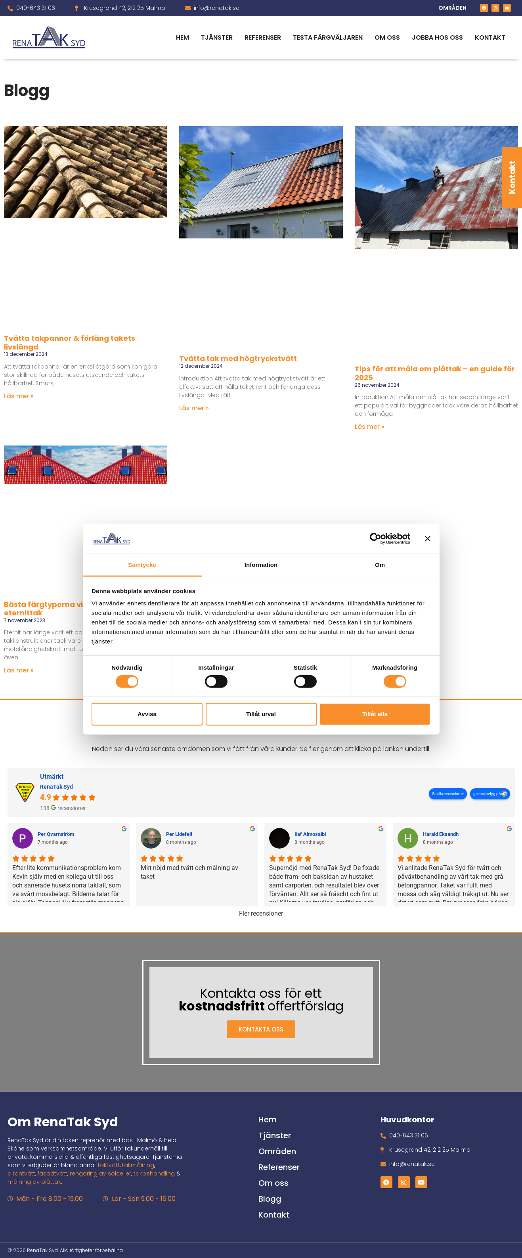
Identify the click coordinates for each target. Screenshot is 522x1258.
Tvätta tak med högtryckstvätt (238, 358)
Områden (277, 1151)
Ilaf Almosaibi (310, 834)
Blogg (269, 1198)
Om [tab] (380, 564)
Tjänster (217, 37)
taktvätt (109, 1165)
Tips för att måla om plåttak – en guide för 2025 (435, 373)
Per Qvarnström (56, 834)
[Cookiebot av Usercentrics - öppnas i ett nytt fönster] (375, 539)
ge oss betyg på (487, 793)
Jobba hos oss (437, 37)
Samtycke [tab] (142, 564)
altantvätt (21, 1173)
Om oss (387, 37)
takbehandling (154, 1173)
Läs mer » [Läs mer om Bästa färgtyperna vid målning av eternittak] (19, 670)
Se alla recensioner (448, 793)
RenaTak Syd (56, 787)
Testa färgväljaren (328, 37)
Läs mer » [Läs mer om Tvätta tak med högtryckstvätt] (194, 408)
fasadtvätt (52, 1173)
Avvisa (147, 714)
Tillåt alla (375, 714)
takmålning (138, 1165)
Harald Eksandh (441, 834)
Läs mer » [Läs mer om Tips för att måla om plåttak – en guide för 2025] (369, 426)
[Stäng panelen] (427, 539)
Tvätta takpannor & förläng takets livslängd (69, 342)
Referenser (263, 37)
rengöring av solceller (100, 1173)
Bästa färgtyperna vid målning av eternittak (68, 608)
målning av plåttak (34, 1182)
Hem (182, 37)
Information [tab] (261, 564)
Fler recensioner (261, 913)
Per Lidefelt (179, 834)
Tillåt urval (261, 714)
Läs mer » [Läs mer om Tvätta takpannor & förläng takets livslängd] (19, 396)
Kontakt (512, 177)
